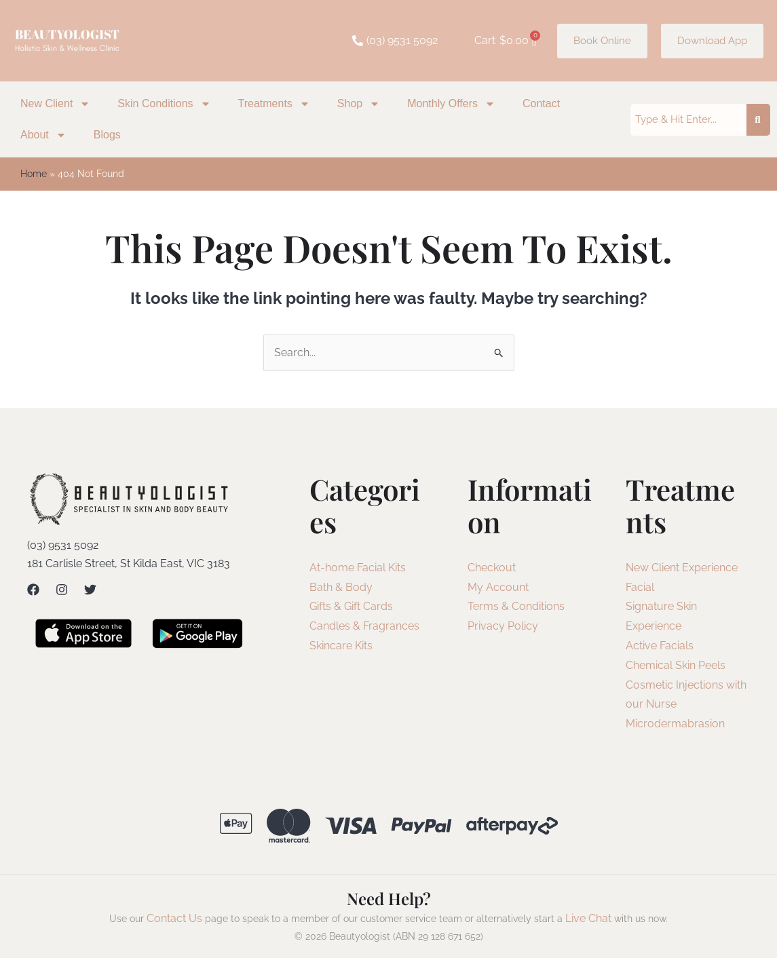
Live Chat (588, 918)
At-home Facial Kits (357, 567)
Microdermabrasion (675, 723)
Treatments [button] (274, 104)
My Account (498, 587)
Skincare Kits (341, 645)
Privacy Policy (503, 625)
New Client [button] (55, 104)
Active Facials (660, 645)
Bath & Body (341, 587)
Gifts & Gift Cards (351, 606)
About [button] (43, 135)
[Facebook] (33, 589)
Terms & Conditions (516, 606)
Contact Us (174, 918)
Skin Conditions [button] (163, 104)
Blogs (107, 134)
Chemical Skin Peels (675, 665)
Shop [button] (358, 104)
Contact (541, 103)
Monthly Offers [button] (451, 104)
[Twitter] (90, 589)
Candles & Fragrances (364, 625)
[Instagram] (62, 589)
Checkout (492, 567)
